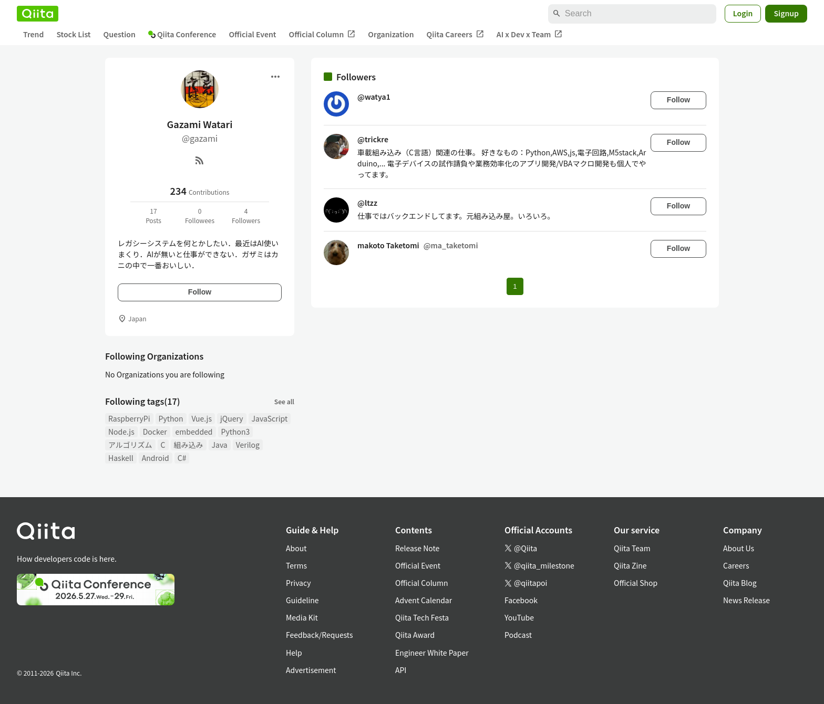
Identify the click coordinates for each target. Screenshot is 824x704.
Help (294, 652)
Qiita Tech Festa (422, 617)
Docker (155, 431)
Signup (786, 13)
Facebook (521, 600)
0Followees (199, 215)
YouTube (519, 617)
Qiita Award (415, 634)
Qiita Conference (182, 34)
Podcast (518, 634)
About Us (738, 548)
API (400, 670)
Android (155, 458)
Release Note (417, 548)
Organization (391, 34)
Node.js (121, 431)
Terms (296, 565)
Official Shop (635, 582)
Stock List (73, 34)
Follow (199, 292)
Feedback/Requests (319, 634)
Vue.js (202, 418)
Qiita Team (632, 548)
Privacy (298, 582)
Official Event (252, 34)
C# (182, 458)
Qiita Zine (630, 565)
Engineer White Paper (432, 652)
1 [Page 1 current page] (515, 286)
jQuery (231, 418)
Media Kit (302, 617)
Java (220, 444)
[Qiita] (37, 14)
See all (284, 401)
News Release (746, 600)
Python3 (235, 431)
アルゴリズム (130, 444)
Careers (736, 565)
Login (743, 13)
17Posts (153, 215)
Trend (33, 34)
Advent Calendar (423, 600)
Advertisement (311, 670)
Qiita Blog (740, 582)
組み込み (188, 444)
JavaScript (270, 418)
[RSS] (199, 160)
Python (171, 418)
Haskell (120, 458)
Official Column (322, 34)
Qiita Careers (455, 34)
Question (120, 34)
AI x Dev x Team (530, 34)
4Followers (246, 215)
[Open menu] (275, 76)
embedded (194, 431)
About (296, 548)
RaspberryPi (129, 418)
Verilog (248, 444)
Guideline (302, 600)
